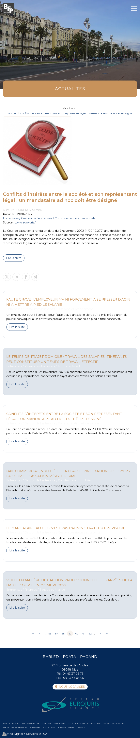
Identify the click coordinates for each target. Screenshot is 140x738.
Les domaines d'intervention (36, 724)
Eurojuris (80, 724)
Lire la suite (14, 258)
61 (83, 633)
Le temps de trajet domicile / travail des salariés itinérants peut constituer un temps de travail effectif (66, 359)
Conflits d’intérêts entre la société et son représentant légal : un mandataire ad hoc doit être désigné (76, 113)
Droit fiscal (118, 724)
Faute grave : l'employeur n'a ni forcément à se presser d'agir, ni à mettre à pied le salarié (68, 301)
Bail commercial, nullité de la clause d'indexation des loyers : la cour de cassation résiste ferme (68, 473)
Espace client (94, 724)
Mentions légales (65, 728)
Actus (70, 724)
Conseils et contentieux (15, 728)
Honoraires (34, 728)
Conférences (59, 724)
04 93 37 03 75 (73, 673)
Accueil (12, 113)
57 (56, 633)
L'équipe (16, 724)
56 (50, 633)
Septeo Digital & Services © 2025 (25, 734)
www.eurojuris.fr (26, 222)
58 (63, 633)
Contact (106, 724)
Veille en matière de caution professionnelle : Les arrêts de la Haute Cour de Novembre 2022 (69, 582)
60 (76, 633)
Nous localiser (72, 686)
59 (70, 633)
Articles (80, 728)
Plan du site (48, 728)
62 (90, 633)
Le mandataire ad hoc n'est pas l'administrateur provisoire (65, 528)
